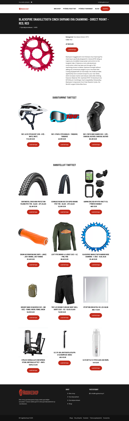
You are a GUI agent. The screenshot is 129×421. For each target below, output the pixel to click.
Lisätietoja (72, 49)
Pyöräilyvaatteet (69, 9)
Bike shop (57, 9)
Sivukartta (106, 418)
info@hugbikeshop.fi (103, 2)
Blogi (97, 9)
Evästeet (85, 418)
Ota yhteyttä (78, 418)
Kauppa (105, 9)
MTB (35, 27)
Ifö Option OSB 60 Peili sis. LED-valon (95, 307)
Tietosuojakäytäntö (96, 418)
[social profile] (31, 2)
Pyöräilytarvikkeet (86, 9)
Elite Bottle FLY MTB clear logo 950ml (96, 360)
